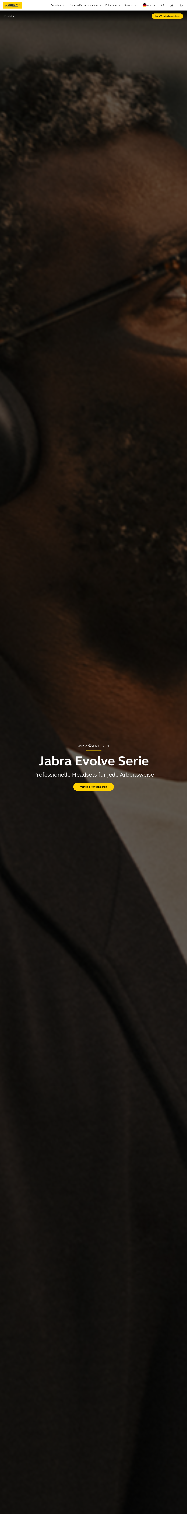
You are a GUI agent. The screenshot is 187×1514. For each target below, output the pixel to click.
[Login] (172, 5)
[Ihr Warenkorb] (181, 5)
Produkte (9, 16)
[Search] (163, 5)
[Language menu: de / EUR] (149, 5)
